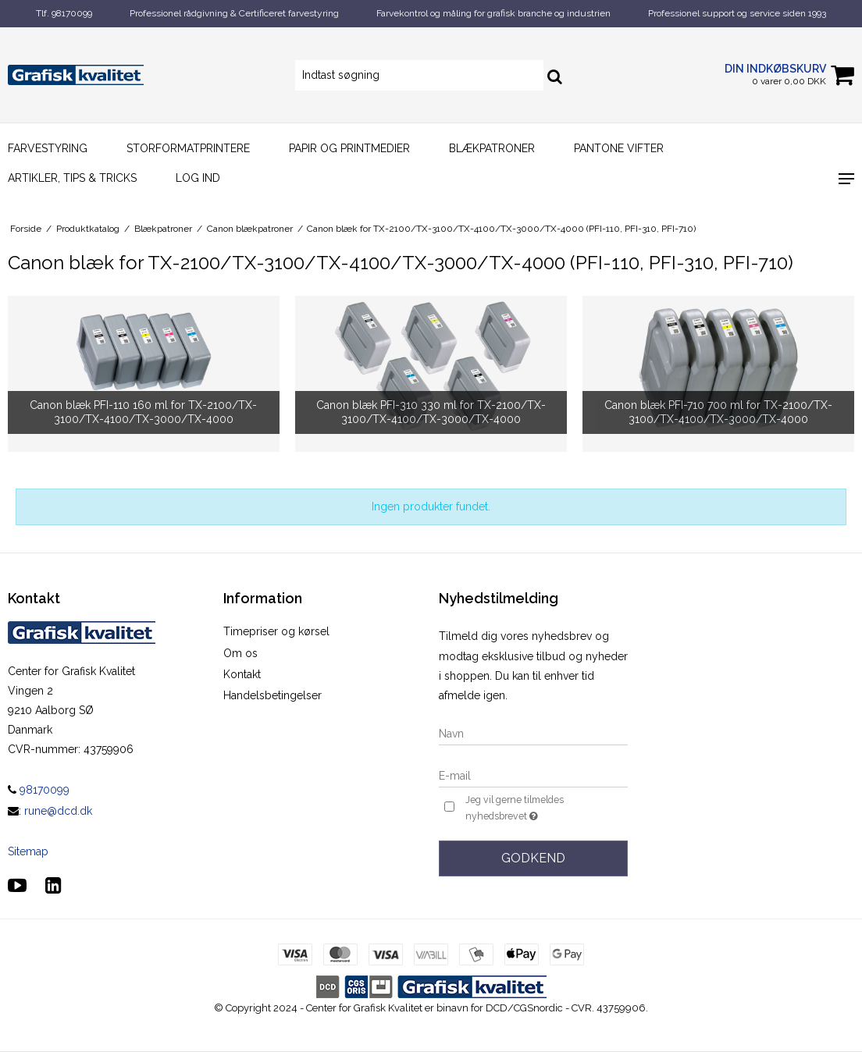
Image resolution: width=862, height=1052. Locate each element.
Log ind (198, 178)
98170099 (38, 790)
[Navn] (533, 733)
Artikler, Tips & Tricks (72, 178)
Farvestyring (47, 148)
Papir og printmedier (349, 148)
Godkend (533, 858)
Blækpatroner (492, 148)
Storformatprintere (188, 148)
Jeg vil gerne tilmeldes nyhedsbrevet (539, 808)
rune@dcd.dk (58, 811)
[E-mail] (533, 775)
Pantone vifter (619, 148)
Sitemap (28, 851)
